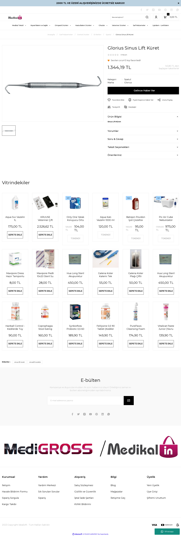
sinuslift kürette (35, 362)
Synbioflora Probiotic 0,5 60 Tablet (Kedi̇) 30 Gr (75, 327)
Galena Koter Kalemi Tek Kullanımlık (105, 275)
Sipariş (42, 498)
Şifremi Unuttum (156, 498)
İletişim (6, 485)
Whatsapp (167, 531)
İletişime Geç (118, 498)
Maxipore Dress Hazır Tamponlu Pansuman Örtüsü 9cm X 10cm (15, 275)
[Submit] (129, 400)
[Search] (130, 17)
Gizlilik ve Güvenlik (85, 491)
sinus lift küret (19, 362)
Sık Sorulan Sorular (49, 491)
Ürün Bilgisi (114, 116)
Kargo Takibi (9, 504)
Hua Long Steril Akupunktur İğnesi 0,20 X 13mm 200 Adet (75, 275)
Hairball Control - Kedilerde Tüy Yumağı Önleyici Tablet (15, 327)
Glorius (128, 82)
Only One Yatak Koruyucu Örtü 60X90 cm (75, 219)
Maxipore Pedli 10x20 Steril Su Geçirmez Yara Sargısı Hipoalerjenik (45, 275)
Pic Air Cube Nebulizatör (166, 219)
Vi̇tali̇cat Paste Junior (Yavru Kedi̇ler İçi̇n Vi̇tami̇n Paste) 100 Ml (165, 327)
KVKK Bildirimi (82, 504)
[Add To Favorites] (116, 99)
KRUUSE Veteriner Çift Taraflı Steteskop (45, 219)
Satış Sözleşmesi (83, 485)
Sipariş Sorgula (10, 498)
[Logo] (15, 17)
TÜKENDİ (75, 238)
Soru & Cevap (115, 139)
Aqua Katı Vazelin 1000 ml (106, 219)
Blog (113, 485)
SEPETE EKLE (15, 235)
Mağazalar (117, 491)
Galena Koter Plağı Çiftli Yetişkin (135, 275)
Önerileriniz (115, 155)
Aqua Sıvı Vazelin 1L (15, 219)
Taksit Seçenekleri (118, 147)
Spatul (127, 79)
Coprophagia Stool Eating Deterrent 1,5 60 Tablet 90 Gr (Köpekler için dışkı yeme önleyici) (45, 327)
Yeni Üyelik (153, 485)
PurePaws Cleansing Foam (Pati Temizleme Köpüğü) (135, 327)
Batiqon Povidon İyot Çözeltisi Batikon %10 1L (135, 219)
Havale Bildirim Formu (15, 491)
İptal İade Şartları (84, 498)
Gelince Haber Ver (144, 90)
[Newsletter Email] (90, 400)
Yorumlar (113, 131)
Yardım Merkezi (47, 485)
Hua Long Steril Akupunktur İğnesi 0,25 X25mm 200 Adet (166, 275)
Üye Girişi (152, 491)
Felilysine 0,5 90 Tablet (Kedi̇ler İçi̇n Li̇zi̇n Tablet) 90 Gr (105, 327)
